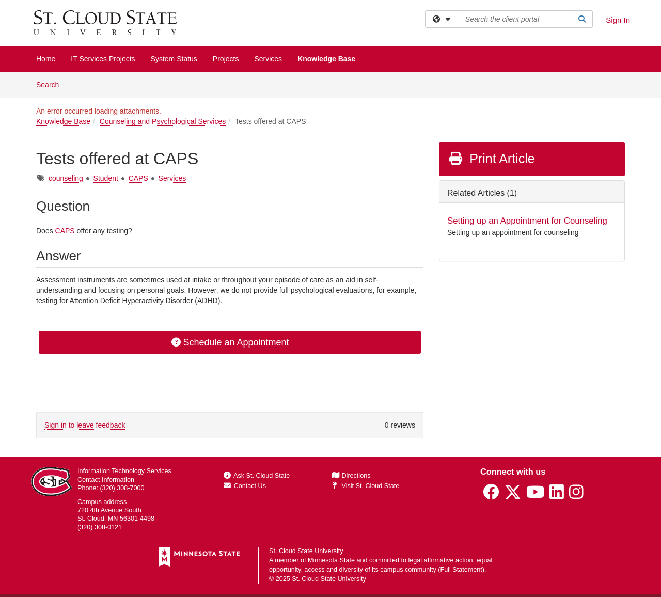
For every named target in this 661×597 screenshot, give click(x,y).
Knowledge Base (326, 59)
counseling (66, 178)
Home (45, 59)
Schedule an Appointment (229, 342)
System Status (174, 59)
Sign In (618, 19)
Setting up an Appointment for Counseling (527, 221)
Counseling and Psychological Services (163, 121)
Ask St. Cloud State (257, 475)
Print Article (491, 158)
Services (268, 59)
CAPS (138, 178)
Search (51, 84)
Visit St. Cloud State (365, 486)
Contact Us (245, 486)
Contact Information (105, 479)
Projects (226, 59)
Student (105, 178)
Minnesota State (331, 560)
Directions (351, 475)
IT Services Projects (103, 59)
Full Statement (461, 569)
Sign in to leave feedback (84, 425)
